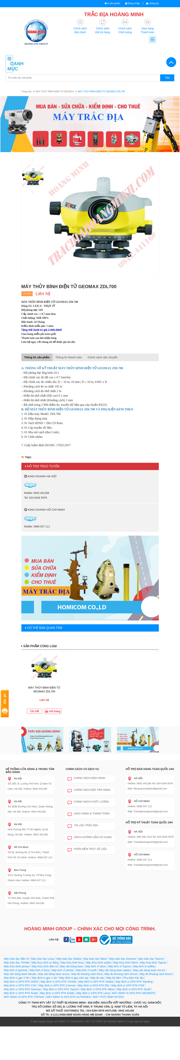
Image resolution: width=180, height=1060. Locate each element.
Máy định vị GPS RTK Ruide (21, 993)
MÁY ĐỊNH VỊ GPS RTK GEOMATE (133, 993)
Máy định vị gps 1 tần (44, 977)
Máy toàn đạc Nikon (95, 958)
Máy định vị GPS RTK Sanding (133, 981)
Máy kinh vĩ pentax (63, 970)
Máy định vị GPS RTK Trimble (58, 981)
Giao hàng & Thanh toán (89, 814)
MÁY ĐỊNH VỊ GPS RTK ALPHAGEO (69, 996)
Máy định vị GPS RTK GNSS (21, 981)
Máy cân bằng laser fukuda (20, 974)
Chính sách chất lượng (88, 802)
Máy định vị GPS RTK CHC (20, 985)
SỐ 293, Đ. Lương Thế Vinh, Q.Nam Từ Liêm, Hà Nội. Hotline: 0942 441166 (30, 783)
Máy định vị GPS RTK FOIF (127, 985)
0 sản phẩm (113, 3)
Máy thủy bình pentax (17, 966)
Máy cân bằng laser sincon (149, 970)
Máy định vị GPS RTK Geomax (22, 989)
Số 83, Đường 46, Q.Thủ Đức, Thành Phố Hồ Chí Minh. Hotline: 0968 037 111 (30, 852)
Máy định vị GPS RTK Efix (93, 985)
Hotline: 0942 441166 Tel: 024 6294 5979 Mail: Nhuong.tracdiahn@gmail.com (150, 783)
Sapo (146, 1021)
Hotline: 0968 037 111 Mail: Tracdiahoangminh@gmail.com (148, 806)
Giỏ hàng (52, 711)
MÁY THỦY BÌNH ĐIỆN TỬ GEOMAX (55, 91)
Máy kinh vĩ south (86, 970)
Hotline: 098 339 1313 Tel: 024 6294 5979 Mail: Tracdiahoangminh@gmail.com (151, 836)
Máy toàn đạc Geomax (122, 958)
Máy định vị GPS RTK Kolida (57, 993)
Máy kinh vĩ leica (39, 970)
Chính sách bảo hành (86, 778)
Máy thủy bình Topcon (153, 962)
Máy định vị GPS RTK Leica (93, 993)
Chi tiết (34, 711)
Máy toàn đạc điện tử (16, 958)
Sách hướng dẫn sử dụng (90, 837)
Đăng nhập (132, 3)
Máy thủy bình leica (72, 962)
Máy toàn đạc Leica (42, 958)
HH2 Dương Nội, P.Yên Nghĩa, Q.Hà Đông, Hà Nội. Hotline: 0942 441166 (28, 829)
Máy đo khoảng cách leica (86, 974)
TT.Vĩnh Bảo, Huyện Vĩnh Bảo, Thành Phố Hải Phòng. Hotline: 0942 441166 (31, 898)
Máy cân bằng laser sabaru (115, 970)
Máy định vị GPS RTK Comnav (57, 985)
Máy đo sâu (97, 977)
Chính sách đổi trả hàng (89, 790)
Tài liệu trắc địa (83, 825)
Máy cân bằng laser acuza (53, 974)
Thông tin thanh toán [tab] (68, 357)
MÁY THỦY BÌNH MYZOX (108, 996)
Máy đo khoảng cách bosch (156, 974)
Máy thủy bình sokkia (98, 962)
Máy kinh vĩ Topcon (119, 966)
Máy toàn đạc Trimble (16, 962)
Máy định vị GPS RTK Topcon (60, 989)
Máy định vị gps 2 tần (16, 977)
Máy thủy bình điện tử (45, 966)
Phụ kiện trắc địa (133, 977)
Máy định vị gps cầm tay (73, 977)
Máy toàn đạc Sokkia (68, 958)
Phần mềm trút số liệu (87, 849)
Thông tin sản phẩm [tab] (37, 357)
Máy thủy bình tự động (44, 962)
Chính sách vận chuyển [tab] (103, 357)
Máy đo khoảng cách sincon (121, 974)
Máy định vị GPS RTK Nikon (98, 989)
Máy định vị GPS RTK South (134, 989)
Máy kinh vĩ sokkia (144, 966)
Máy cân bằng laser (71, 966)
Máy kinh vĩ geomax (16, 970)
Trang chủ (26, 91)
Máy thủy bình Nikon (125, 962)
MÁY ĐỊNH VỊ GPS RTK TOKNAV (24, 996)
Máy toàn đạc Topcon (150, 958)
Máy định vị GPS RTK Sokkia (96, 981)
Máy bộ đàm (113, 977)
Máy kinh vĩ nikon (95, 966)
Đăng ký (152, 3)
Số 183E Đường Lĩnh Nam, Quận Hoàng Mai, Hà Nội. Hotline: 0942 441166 (30, 806)
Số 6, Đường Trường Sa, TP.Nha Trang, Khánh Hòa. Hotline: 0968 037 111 (30, 875)
